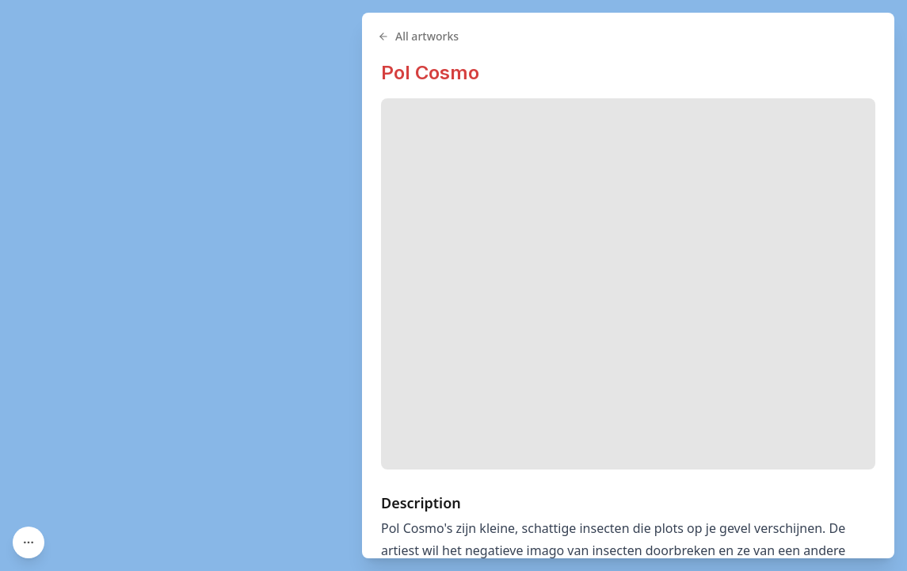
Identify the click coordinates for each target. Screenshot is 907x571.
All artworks (418, 36)
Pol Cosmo (430, 72)
